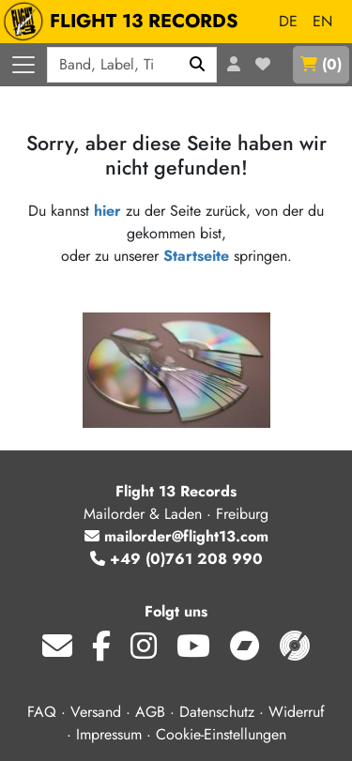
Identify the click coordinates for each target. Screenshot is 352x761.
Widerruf (296, 712)
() (321, 64)
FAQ (41, 712)
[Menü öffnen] (23, 65)
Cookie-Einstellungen (221, 734)
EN (322, 21)
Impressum (109, 734)
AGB (150, 712)
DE (288, 21)
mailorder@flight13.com (176, 536)
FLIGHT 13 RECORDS (125, 21)
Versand (95, 712)
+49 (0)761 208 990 (176, 559)
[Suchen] (197, 65)
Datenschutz (216, 712)
